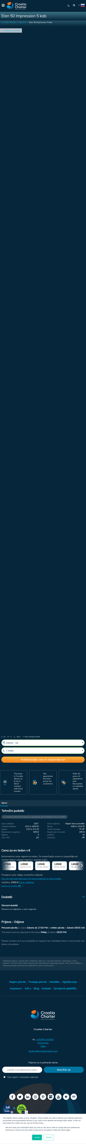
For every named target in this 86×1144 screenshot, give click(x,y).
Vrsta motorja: (53, 829)
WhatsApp (43, 1042)
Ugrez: (4, 829)
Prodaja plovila (38, 982)
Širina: (50, 826)
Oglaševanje (69, 982)
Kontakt (46, 988)
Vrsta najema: (53, 823)
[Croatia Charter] (17, 6)
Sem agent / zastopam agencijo (21, 1077)
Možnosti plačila (13, 886)
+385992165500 (44, 1039)
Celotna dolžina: (8, 826)
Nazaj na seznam (12, 30)
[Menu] (3, 6)
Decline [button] (49, 1137)
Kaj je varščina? (26, 882)
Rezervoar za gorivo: (11, 832)
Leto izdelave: (7, 823)
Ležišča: (50, 834)
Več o (28, 988)
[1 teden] (43, 750)
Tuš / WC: (5, 837)
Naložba (54, 982)
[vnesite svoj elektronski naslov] (22, 1070)
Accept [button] (37, 1137)
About (4, 803)
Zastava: (51, 837)
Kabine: (4, 834)
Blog (36, 988)
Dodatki (6, 897)
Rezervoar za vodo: (56, 832)
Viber (43, 1046)
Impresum (16, 988)
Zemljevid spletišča (65, 988)
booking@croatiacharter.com (43, 1051)
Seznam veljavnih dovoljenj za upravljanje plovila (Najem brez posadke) (35, 817)
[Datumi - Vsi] (43, 743)
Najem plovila (17, 982)
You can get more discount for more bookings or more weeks (31, 878)
